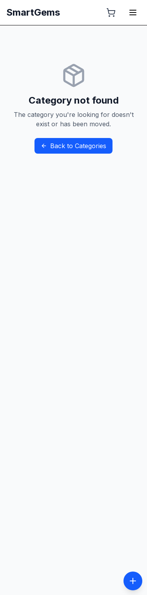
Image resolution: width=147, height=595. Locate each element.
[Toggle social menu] (132, 581)
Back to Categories (73, 146)
